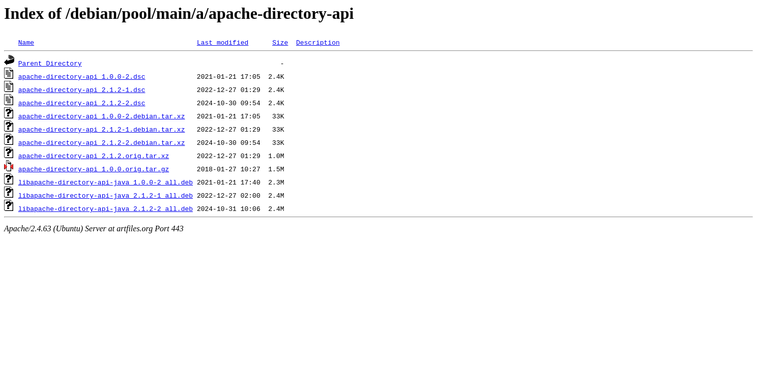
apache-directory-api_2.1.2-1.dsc (81, 89)
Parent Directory (50, 63)
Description (318, 42)
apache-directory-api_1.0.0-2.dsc (81, 76)
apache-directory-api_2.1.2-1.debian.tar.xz (101, 129)
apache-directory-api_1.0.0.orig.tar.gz (93, 168)
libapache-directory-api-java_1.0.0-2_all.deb (105, 182)
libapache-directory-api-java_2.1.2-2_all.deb (105, 208)
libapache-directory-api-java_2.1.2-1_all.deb (105, 195)
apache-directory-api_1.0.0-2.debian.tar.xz (101, 115)
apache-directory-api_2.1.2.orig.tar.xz (93, 155)
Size (280, 42)
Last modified (222, 42)
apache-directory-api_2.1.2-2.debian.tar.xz (101, 142)
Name (26, 42)
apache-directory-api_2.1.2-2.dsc (81, 102)
